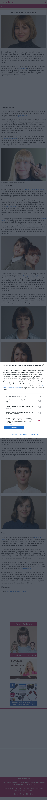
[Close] (43, 366)
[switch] (39, 401)
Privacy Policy (34, 434)
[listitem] (23, 396)
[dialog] (23, 400)
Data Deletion (13, 434)
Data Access (23, 434)
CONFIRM (13, 427)
